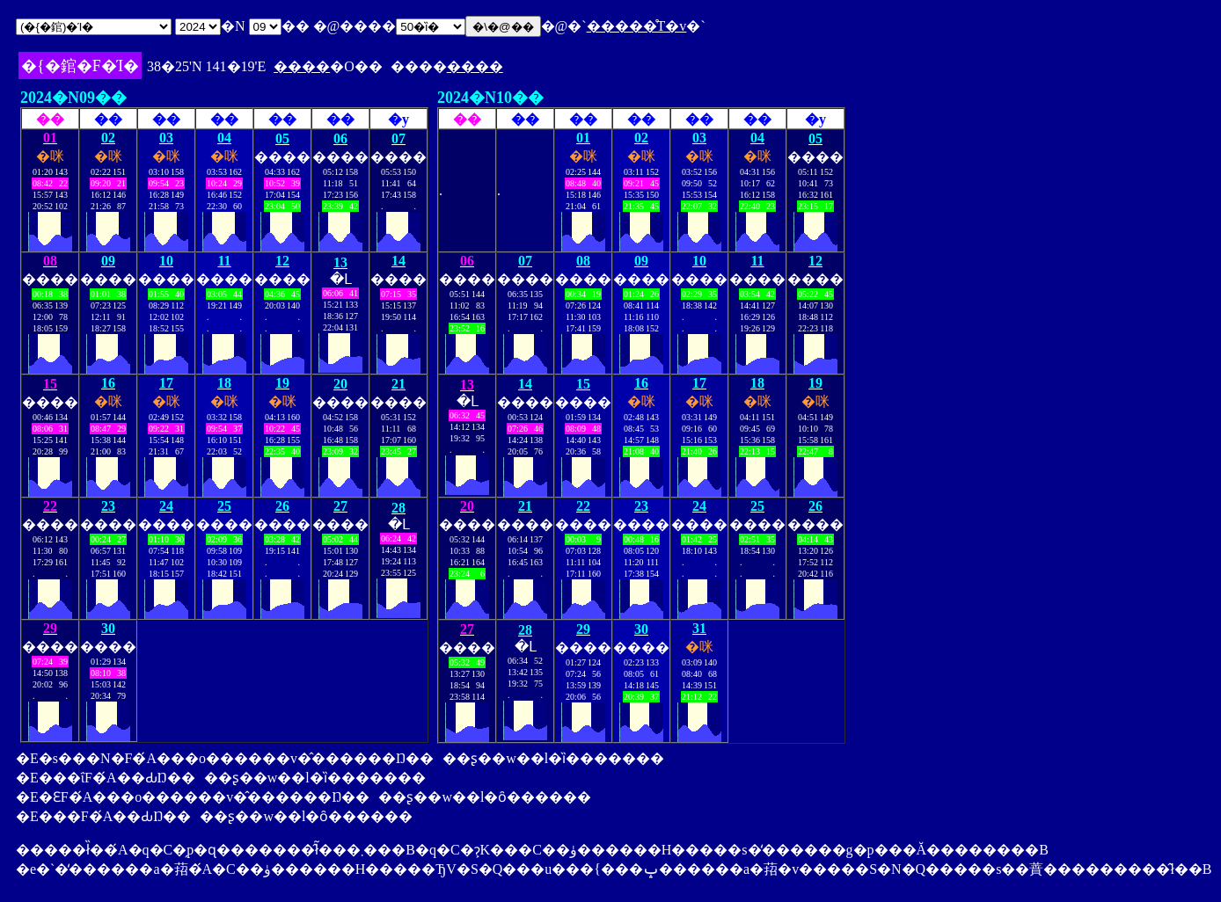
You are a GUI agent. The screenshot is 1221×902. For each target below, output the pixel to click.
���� (302, 66)
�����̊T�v (637, 25)
